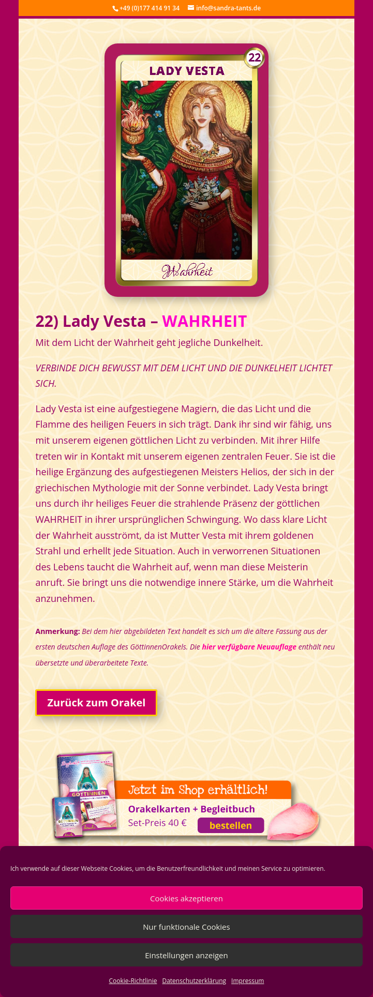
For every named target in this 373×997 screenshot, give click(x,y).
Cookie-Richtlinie (133, 980)
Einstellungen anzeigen (186, 955)
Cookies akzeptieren (186, 898)
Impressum (247, 980)
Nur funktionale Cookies (186, 927)
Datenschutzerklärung (194, 980)
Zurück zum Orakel (96, 702)
